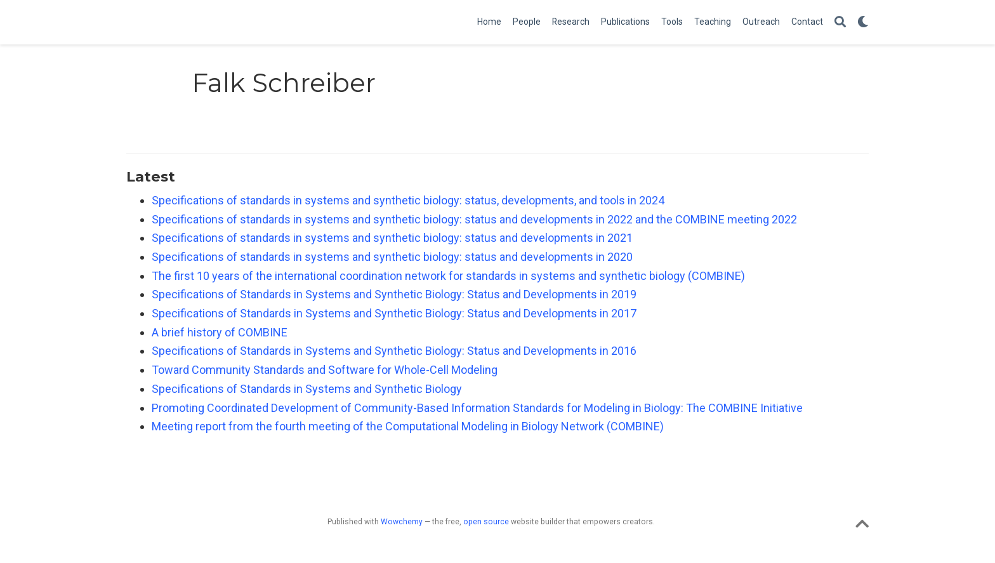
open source (486, 521)
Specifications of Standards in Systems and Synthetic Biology (307, 388)
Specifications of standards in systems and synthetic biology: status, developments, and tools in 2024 (408, 200)
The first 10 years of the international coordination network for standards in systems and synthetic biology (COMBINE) (448, 275)
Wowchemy (402, 521)
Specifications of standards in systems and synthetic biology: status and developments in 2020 (392, 256)
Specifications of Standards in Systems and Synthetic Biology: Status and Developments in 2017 (394, 313)
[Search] (840, 22)
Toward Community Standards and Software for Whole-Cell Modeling (325, 369)
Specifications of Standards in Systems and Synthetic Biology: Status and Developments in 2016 (394, 350)
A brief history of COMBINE (219, 332)
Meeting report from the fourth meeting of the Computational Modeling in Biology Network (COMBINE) (408, 426)
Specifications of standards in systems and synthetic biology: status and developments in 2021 (392, 237)
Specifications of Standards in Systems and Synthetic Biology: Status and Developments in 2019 (394, 294)
